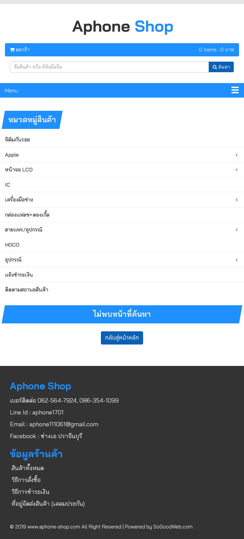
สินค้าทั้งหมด (28, 468)
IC (7, 184)
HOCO (12, 244)
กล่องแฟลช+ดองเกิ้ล (27, 214)
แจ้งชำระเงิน (19, 274)
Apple (12, 154)
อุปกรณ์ (13, 259)
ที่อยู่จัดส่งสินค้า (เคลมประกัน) (48, 503)
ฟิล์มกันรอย (17, 139)
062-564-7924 (57, 400)
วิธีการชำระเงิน (30, 491)
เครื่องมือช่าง (19, 199)
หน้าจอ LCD (19, 169)
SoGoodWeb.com (173, 527)
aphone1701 (48, 412)
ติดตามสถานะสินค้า (26, 289)
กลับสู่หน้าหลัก (122, 337)
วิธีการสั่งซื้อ (26, 480)
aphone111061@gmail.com (63, 424)
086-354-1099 (99, 400)
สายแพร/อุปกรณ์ (24, 229)
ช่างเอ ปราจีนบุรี (61, 436)
